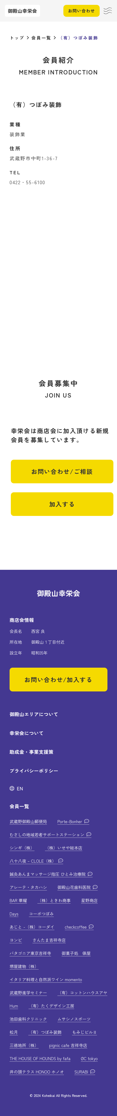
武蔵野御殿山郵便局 (28, 821)
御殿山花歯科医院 (74, 887)
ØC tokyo (89, 1058)
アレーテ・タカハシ (28, 887)
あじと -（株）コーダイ (32, 927)
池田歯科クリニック (28, 1019)
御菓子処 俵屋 (76, 953)
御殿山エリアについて (34, 714)
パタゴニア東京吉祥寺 (30, 953)
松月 (14, 1032)
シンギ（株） (22, 848)
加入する (62, 504)
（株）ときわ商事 (54, 900)
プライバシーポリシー (34, 770)
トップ (17, 38)
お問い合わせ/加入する (58, 679)
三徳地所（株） (24, 1045)
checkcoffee (76, 927)
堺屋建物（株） (24, 966)
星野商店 (89, 900)
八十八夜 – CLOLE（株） (33, 861)
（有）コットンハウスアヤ (82, 992)
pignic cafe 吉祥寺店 (68, 1045)
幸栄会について (27, 732)
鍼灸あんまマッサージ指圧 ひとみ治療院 (48, 874)
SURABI (81, 1072)
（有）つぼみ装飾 (45, 1032)
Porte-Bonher (70, 821)
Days (14, 914)
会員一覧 (41, 38)
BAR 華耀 (18, 900)
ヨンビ (16, 940)
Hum (14, 1006)
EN (20, 788)
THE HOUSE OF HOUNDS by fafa (40, 1058)
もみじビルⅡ (84, 1032)
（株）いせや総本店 (63, 848)
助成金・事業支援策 (31, 751)
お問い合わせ (81, 11)
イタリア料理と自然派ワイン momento (46, 979)
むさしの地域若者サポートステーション (48, 834)
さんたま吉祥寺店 (49, 940)
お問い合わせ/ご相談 (62, 471)
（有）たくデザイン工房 (51, 1006)
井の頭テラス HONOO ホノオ (37, 1072)
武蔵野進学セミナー (28, 992)
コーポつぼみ (41, 914)
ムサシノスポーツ (74, 1019)
